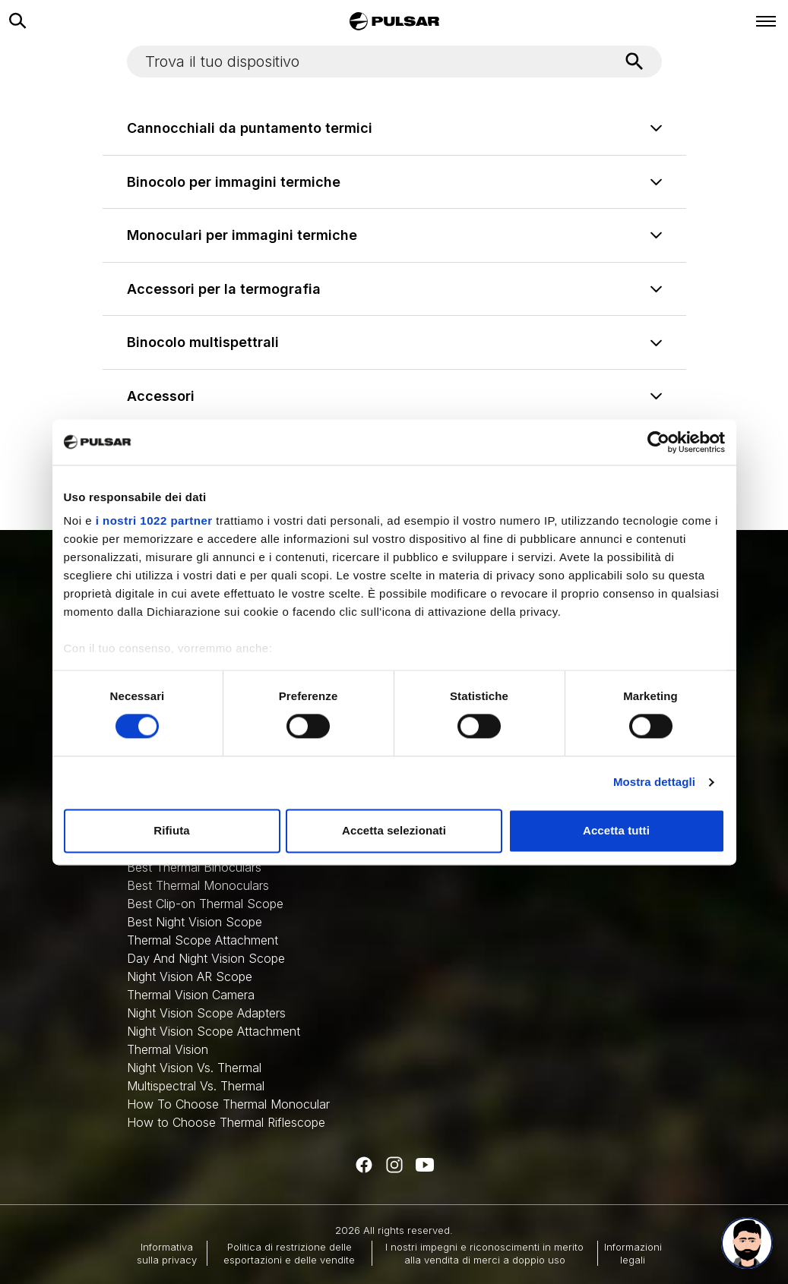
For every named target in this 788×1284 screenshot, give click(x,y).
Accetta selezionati (394, 830)
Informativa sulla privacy (167, 1253)
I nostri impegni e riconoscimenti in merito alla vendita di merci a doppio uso (484, 1253)
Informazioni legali (633, 1253)
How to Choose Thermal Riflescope (226, 1122)
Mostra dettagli (654, 782)
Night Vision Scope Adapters (206, 1013)
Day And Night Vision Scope (206, 958)
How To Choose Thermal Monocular (228, 1104)
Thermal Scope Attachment (202, 940)
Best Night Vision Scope (194, 921)
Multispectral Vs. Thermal (195, 1085)
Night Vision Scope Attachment (213, 1031)
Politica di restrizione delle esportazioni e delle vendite (289, 1253)
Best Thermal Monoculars (198, 885)
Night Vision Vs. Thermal (194, 1067)
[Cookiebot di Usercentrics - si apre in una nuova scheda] (658, 442)
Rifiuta (171, 830)
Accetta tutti (616, 830)
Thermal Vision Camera (191, 994)
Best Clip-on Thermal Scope (205, 903)
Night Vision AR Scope (189, 976)
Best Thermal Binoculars (194, 867)
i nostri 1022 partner (154, 520)
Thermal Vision (167, 1049)
